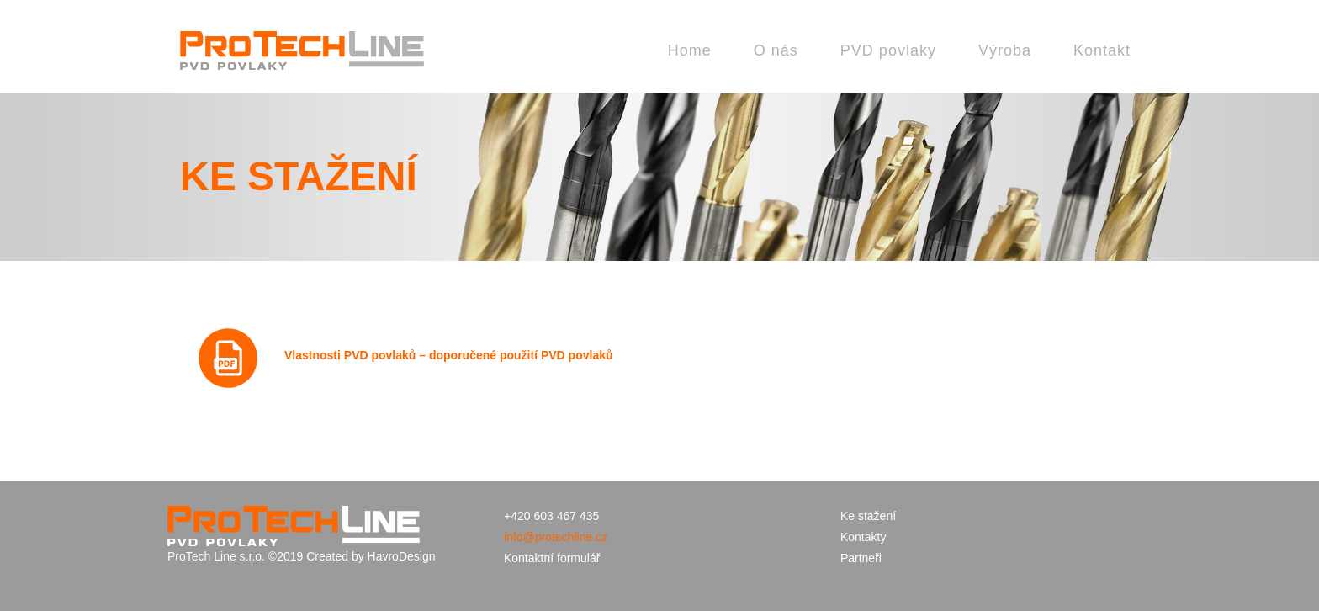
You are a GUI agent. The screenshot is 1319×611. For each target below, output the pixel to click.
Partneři (861, 558)
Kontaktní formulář (552, 558)
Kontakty (863, 537)
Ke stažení (868, 516)
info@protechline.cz (555, 537)
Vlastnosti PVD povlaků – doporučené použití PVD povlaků (448, 355)
